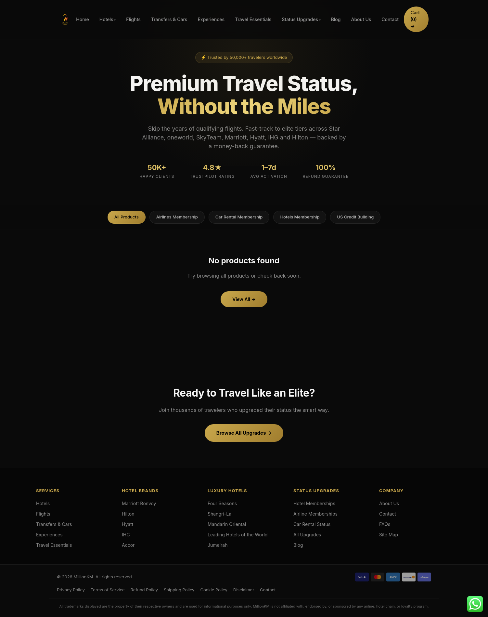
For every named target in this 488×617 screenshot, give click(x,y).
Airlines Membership (177, 216)
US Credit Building (355, 216)
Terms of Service (108, 589)
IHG (126, 534)
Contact (390, 19)
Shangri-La (219, 514)
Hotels (106, 19)
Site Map (388, 534)
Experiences (211, 19)
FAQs (384, 524)
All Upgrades (307, 534)
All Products (126, 216)
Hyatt (127, 524)
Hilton (128, 514)
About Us (361, 19)
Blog (336, 19)
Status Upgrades (300, 19)
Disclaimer (243, 589)
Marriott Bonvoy (139, 503)
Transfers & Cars (169, 19)
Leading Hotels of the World (237, 534)
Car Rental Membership (239, 216)
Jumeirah (218, 545)
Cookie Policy (213, 589)
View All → (244, 299)
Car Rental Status (311, 524)
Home (82, 19)
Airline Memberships (315, 514)
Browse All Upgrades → (244, 433)
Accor (128, 545)
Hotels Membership (299, 216)
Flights (133, 19)
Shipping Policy (179, 589)
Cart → (415, 19)
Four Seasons (222, 503)
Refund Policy (144, 589)
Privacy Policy (71, 589)
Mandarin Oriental (227, 524)
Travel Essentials (253, 19)
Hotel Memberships (314, 503)
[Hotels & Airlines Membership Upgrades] (65, 19)
